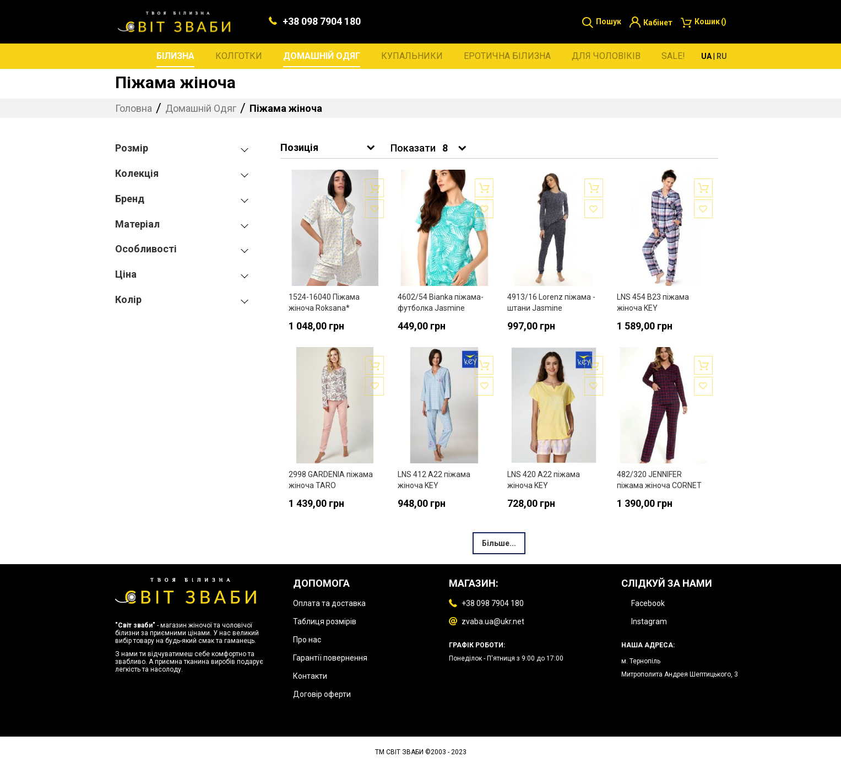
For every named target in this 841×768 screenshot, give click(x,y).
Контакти (310, 676)
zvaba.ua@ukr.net (493, 621)
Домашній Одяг (201, 109)
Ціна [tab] (126, 275)
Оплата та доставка (329, 603)
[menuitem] (175, 58)
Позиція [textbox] (299, 148)
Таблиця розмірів (324, 621)
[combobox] (453, 150)
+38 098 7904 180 (322, 22)
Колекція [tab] (137, 174)
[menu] (420, 57)
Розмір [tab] (131, 149)
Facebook (648, 603)
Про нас (307, 639)
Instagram (649, 621)
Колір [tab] (128, 300)
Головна (134, 109)
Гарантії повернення (330, 657)
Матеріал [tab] (137, 225)
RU (721, 57)
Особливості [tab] (146, 250)
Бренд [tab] (129, 199)
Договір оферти (322, 694)
